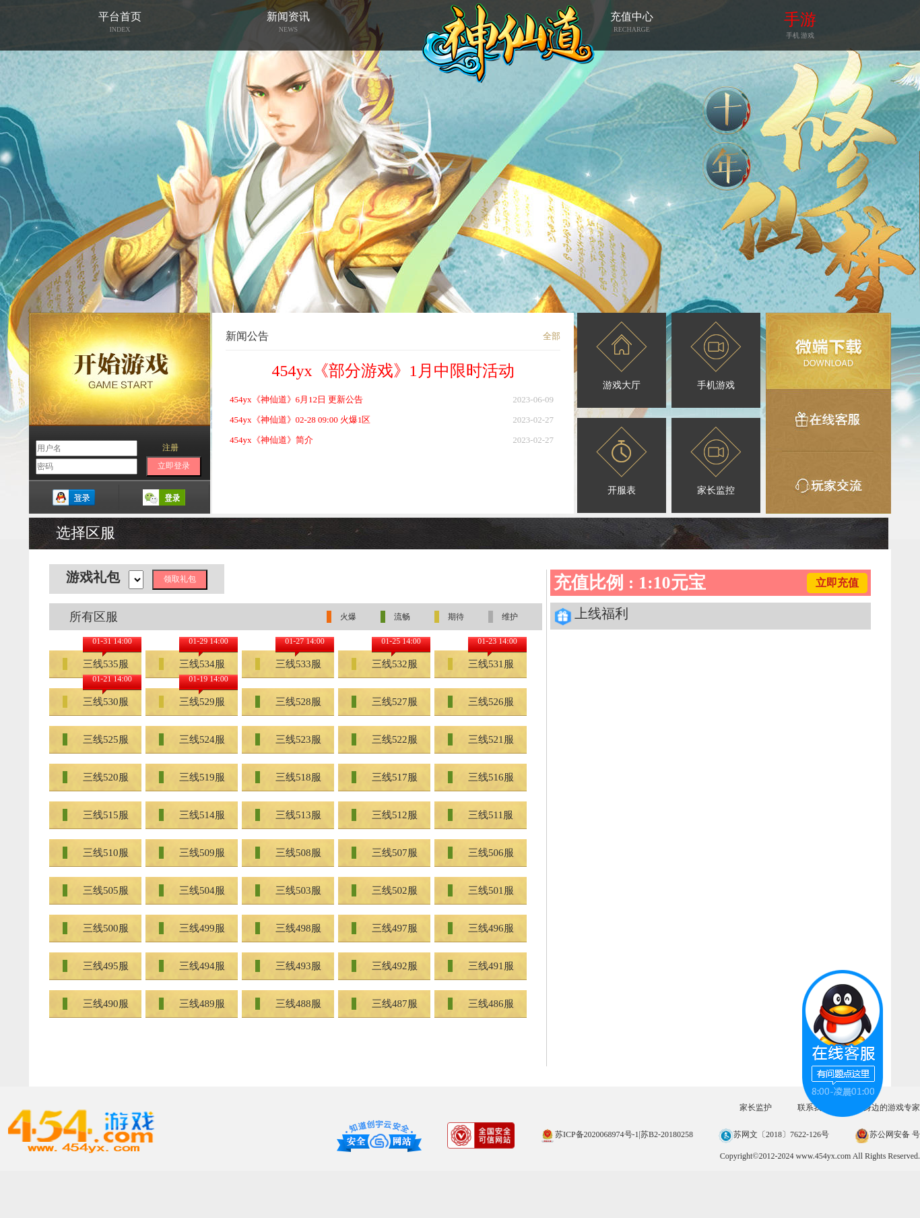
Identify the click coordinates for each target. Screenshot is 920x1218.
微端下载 (828, 351)
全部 (551, 336)
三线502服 (385, 890)
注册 (170, 447)
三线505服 (96, 890)
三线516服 (481, 777)
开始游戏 (119, 369)
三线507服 (385, 853)
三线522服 (385, 739)
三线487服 (385, 1004)
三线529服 (192, 702)
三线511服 (480, 815)
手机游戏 (716, 356)
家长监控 (716, 461)
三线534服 (192, 664)
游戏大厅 (621, 356)
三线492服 (385, 966)
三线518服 (288, 777)
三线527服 (385, 702)
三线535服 (96, 664)
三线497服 (385, 928)
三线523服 (288, 739)
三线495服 (96, 966)
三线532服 (385, 664)
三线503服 (288, 890)
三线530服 (96, 702)
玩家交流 (828, 483)
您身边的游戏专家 (887, 1107)
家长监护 (756, 1107)
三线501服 (481, 890)
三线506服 (481, 853)
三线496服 (481, 928)
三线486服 (481, 1004)
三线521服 (481, 739)
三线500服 (96, 928)
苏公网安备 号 (887, 1134)
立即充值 (837, 582)
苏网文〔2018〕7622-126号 (774, 1134)
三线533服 (288, 664)
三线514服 (192, 815)
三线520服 (96, 777)
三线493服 (288, 966)
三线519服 (192, 777)
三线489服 (192, 1004)
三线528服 (288, 702)
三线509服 (192, 853)
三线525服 (96, 739)
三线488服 (288, 1004)
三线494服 (192, 966)
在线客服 (828, 421)
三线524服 (192, 739)
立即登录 (174, 465)
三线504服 (192, 890)
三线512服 (385, 815)
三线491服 (481, 966)
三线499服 (192, 928)
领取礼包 (180, 579)
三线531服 (481, 664)
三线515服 (96, 815)
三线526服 (481, 702)
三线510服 (96, 853)
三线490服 (96, 1004)
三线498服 (288, 928)
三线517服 (385, 777)
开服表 (621, 461)
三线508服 (288, 853)
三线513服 (288, 815)
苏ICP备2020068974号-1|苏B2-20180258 (616, 1134)
